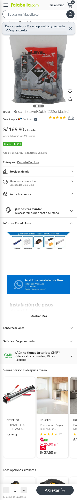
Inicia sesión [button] (56, 5)
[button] (38, 15)
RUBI (6, 111)
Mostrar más (38, 316)
